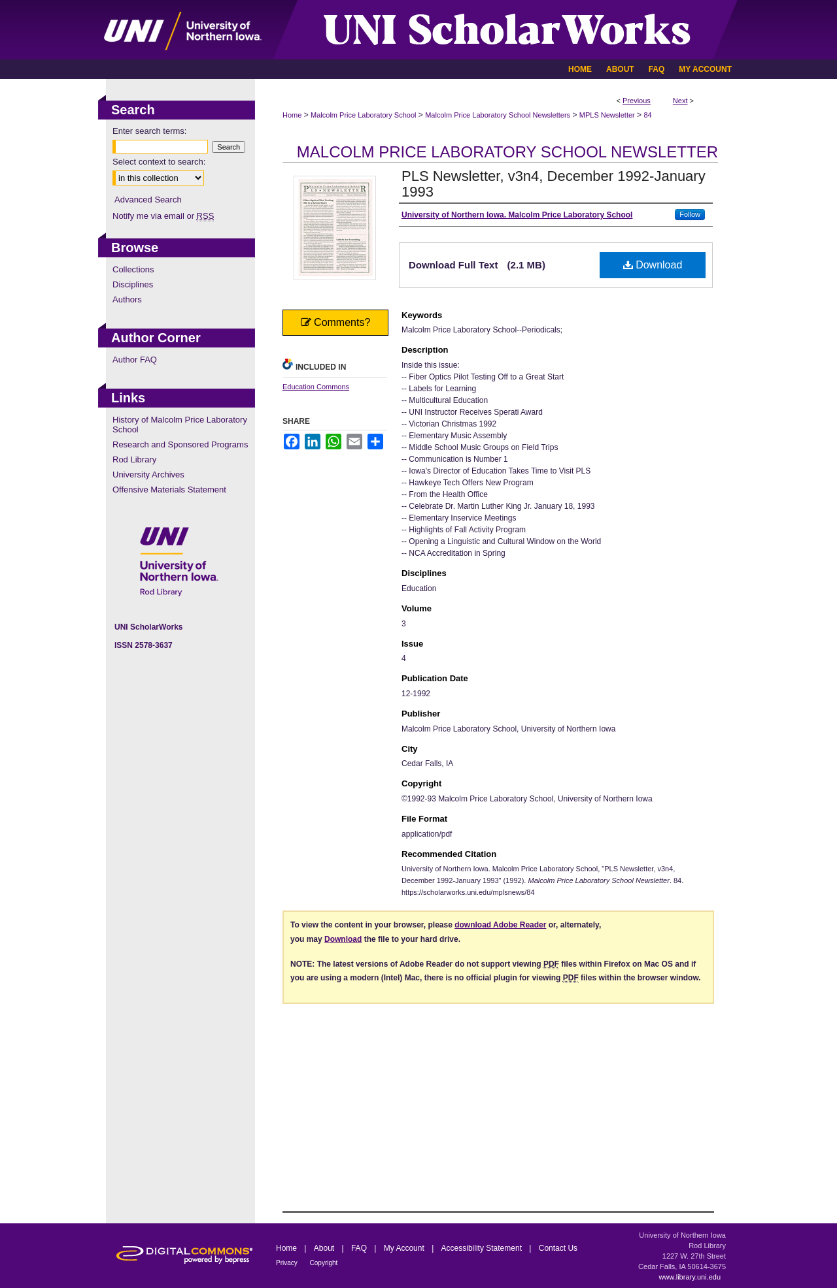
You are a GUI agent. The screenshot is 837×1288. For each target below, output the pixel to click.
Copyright (324, 1262)
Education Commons (315, 387)
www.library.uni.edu (689, 1277)
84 (647, 115)
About (325, 1248)
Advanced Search (148, 199)
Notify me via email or (163, 216)
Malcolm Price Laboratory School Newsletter (507, 152)
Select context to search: (158, 162)
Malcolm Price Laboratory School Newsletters (497, 115)
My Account (405, 1248)
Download (653, 264)
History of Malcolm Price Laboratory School (179, 424)
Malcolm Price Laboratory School (363, 115)
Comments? (336, 322)
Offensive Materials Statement (169, 489)
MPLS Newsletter (607, 115)
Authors (127, 299)
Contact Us (558, 1248)
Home (291, 115)
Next (680, 101)
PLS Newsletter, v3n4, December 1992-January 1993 (553, 184)
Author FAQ (134, 359)
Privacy (287, 1262)
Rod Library (134, 459)
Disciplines (132, 284)
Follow (689, 214)
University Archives (148, 474)
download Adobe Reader (500, 924)
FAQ (360, 1248)
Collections (133, 269)
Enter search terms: (149, 131)
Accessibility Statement (482, 1248)
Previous (637, 101)
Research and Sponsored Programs (180, 444)
